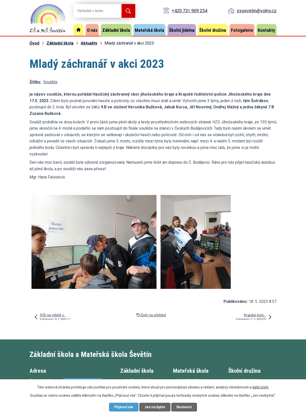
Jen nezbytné (154, 407)
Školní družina (212, 30)
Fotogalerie (242, 30)
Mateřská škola (149, 30)
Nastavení (184, 407)
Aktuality (89, 43)
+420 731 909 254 (189, 10)
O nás (92, 30)
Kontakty (266, 30)
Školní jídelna (181, 30)
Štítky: (35, 82)
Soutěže (50, 82)
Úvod (79, 30)
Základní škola (116, 30)
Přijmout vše (123, 407)
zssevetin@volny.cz (256, 10)
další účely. (260, 387)
